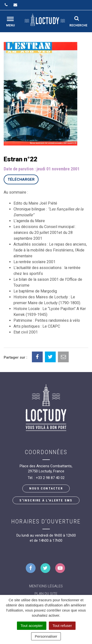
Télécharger (21, 179)
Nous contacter (46, 488)
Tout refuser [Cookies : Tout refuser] (62, 625)
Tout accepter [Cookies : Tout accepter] (32, 625)
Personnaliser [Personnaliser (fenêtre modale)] (46, 636)
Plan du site (46, 594)
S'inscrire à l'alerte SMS (45, 500)
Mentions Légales (46, 586)
